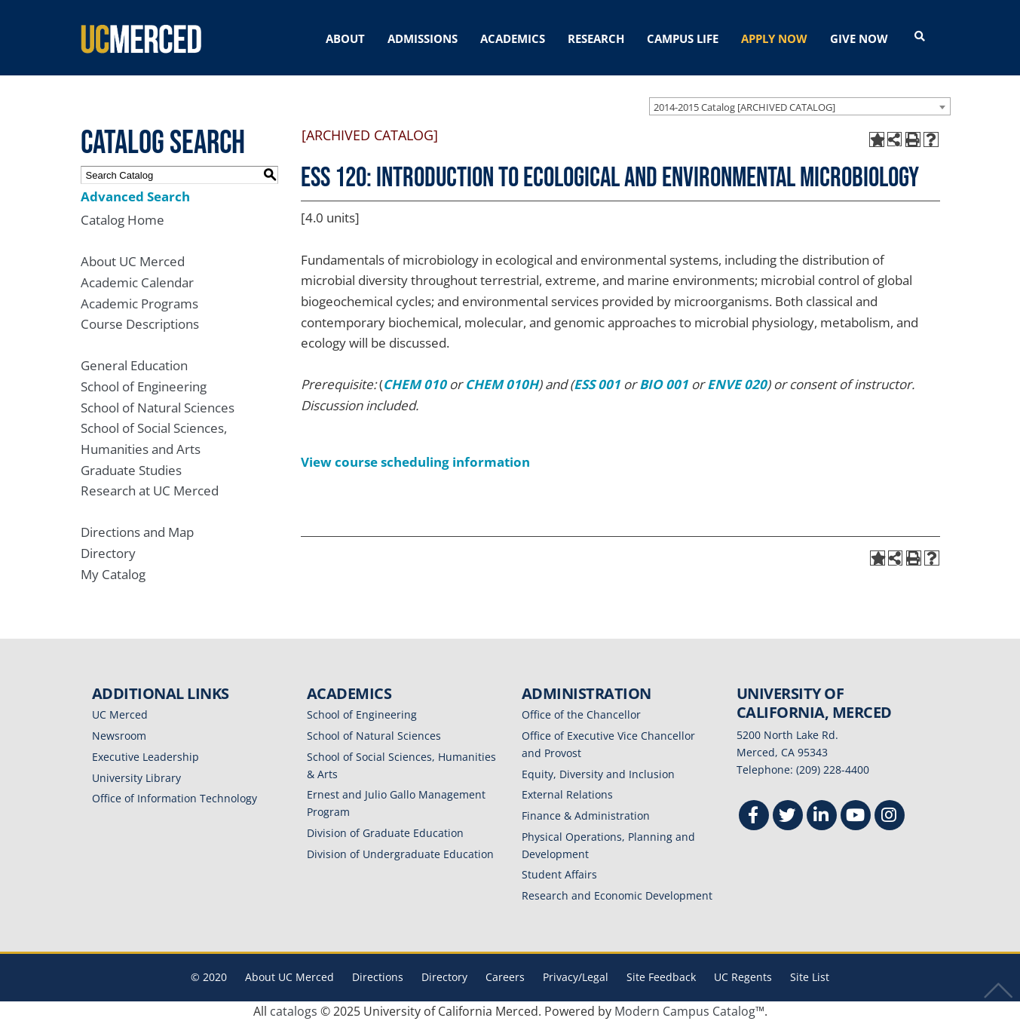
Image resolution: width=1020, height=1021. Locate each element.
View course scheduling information (415, 462)
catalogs (293, 1011)
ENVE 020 (737, 384)
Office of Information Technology (174, 798)
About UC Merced (133, 261)
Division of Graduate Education (385, 833)
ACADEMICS (512, 38)
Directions (377, 977)
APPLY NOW (774, 38)
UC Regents (743, 977)
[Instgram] (889, 817)
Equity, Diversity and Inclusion (598, 774)
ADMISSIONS (422, 38)
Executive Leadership (145, 757)
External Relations (567, 794)
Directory (108, 553)
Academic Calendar (137, 282)
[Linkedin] (821, 817)
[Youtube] (855, 817)
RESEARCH (596, 38)
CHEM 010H (501, 384)
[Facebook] (754, 817)
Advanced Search (135, 196)
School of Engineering (144, 386)
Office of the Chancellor (581, 714)
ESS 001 (597, 384)
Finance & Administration (586, 815)
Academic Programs (139, 303)
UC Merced (120, 714)
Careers (505, 977)
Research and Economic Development (617, 895)
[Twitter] (787, 817)
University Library (136, 778)
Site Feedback (661, 977)
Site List (809, 977)
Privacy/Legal (575, 977)
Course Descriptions (140, 324)
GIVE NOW (859, 38)
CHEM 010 (414, 384)
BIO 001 (663, 384)
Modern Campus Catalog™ (689, 1011)
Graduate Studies (131, 470)
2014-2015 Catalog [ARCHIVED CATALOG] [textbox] (744, 107)
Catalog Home (122, 219)
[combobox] (800, 106)
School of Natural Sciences (157, 407)
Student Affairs (559, 874)
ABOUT (345, 38)
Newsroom (119, 735)
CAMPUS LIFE (682, 38)
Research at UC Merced (150, 490)
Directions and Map (137, 532)
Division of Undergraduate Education (400, 854)
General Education (134, 365)
